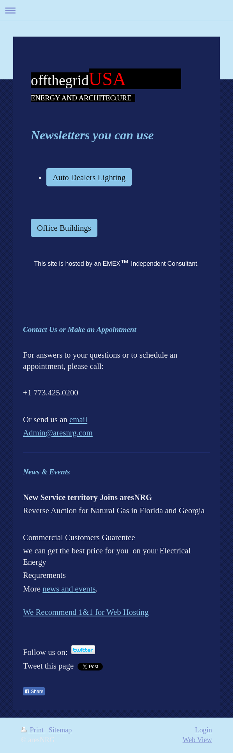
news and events (68, 588)
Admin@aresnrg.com (58, 432)
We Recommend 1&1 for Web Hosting (86, 611)
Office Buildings (64, 227)
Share (34, 691)
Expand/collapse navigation (116, 10)
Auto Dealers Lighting (89, 177)
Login (203, 730)
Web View (197, 740)
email (78, 419)
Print (33, 730)
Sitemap (60, 730)
